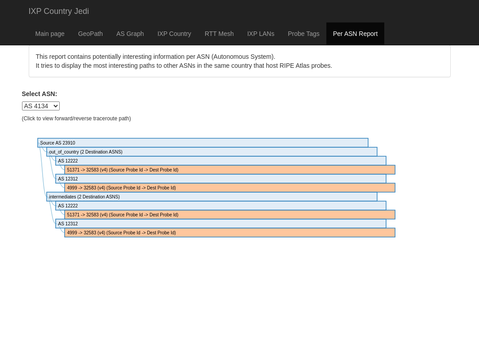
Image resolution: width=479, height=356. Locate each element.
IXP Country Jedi (59, 11)
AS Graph (130, 33)
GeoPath (90, 33)
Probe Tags (304, 33)
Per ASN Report (355, 33)
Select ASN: (39, 93)
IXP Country (174, 33)
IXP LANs (260, 33)
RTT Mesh (219, 33)
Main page (50, 33)
